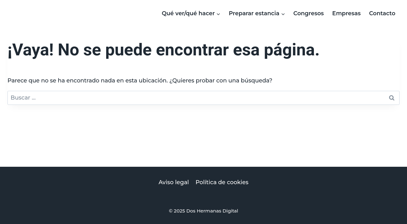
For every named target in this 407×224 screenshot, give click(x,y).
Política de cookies (222, 182)
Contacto (382, 13)
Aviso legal (174, 182)
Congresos (308, 13)
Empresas (346, 13)
